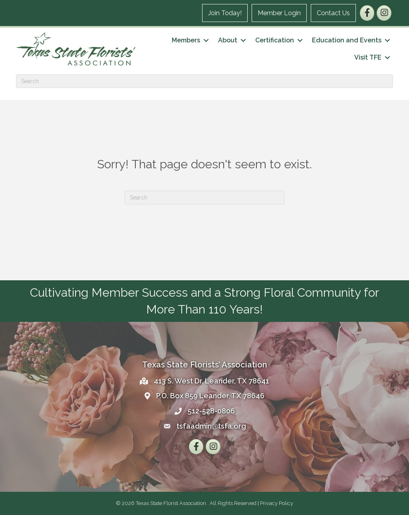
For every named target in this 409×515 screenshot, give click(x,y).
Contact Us (333, 13)
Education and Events (346, 40)
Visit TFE (367, 57)
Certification (274, 40)
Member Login (279, 13)
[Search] (204, 81)
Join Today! (225, 13)
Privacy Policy (276, 503)
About (227, 40)
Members (186, 40)
